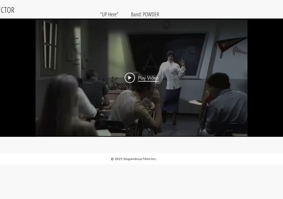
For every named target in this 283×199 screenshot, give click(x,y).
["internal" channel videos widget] (141, 78)
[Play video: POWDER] (142, 77)
